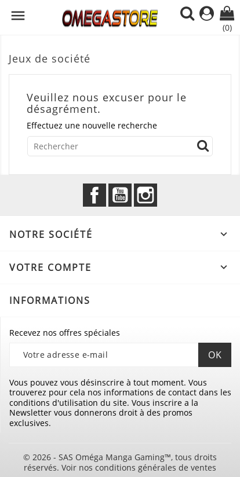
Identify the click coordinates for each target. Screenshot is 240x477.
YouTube (120, 195)
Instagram (145, 195)
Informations (49, 300)
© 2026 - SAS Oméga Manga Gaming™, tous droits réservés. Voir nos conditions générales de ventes (120, 462)
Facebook (94, 195)
